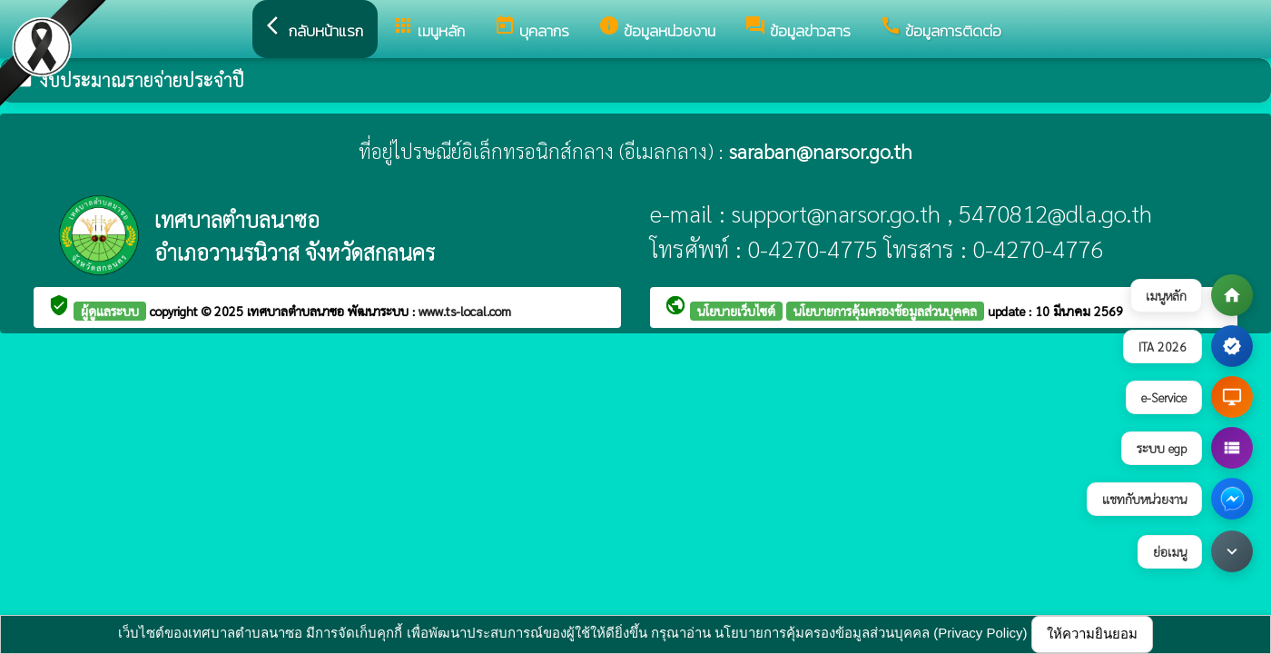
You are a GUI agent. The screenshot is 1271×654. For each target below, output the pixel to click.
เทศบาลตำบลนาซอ (297, 310)
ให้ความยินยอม (1092, 633)
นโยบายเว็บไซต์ (736, 310)
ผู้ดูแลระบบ (110, 310)
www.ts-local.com (465, 310)
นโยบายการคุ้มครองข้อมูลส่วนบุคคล (885, 310)
